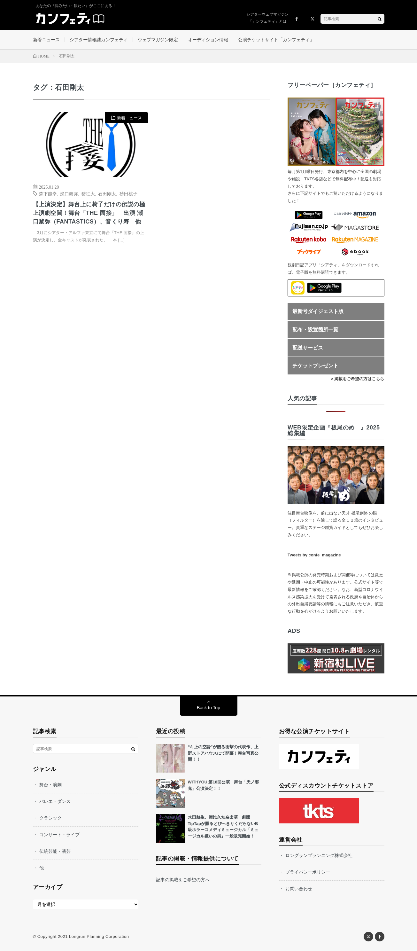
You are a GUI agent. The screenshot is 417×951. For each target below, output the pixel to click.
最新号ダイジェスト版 (318, 311)
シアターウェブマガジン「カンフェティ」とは (267, 18)
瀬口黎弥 (69, 193)
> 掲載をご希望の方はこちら (357, 378)
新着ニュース (46, 39)
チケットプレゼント (315, 365)
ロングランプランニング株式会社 (318, 855)
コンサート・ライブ (59, 834)
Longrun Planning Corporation (99, 936)
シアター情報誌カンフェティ (99, 39)
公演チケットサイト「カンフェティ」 (276, 39)
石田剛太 (107, 193)
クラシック (50, 818)
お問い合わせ (298, 888)
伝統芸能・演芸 (55, 851)
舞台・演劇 (50, 784)
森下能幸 (48, 193)
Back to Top (208, 707)
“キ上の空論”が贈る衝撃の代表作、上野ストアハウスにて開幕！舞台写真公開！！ (223, 753)
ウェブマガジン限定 (158, 39)
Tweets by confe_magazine (314, 555)
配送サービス (307, 347)
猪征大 (88, 193)
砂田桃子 (128, 193)
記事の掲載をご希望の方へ (183, 879)
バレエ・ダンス (55, 801)
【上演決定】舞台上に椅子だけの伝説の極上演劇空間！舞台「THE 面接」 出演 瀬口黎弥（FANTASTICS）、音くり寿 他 (89, 213)
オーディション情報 (208, 39)
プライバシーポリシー (307, 872)
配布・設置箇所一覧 (315, 329)
